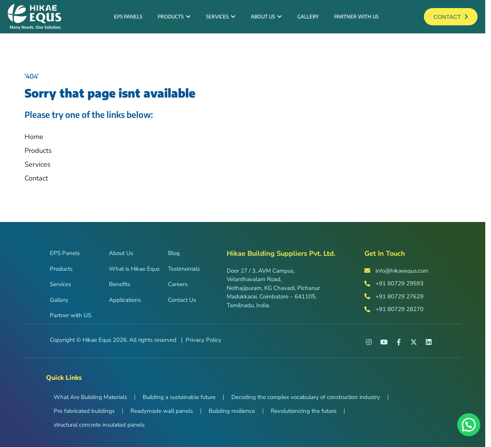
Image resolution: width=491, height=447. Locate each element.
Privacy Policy (203, 340)
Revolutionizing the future (303, 411)
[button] (468, 424)
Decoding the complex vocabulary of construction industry (305, 397)
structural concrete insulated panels (99, 425)
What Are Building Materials (90, 397)
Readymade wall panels (161, 411)
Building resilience (232, 411)
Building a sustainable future (179, 397)
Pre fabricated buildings (84, 411)
